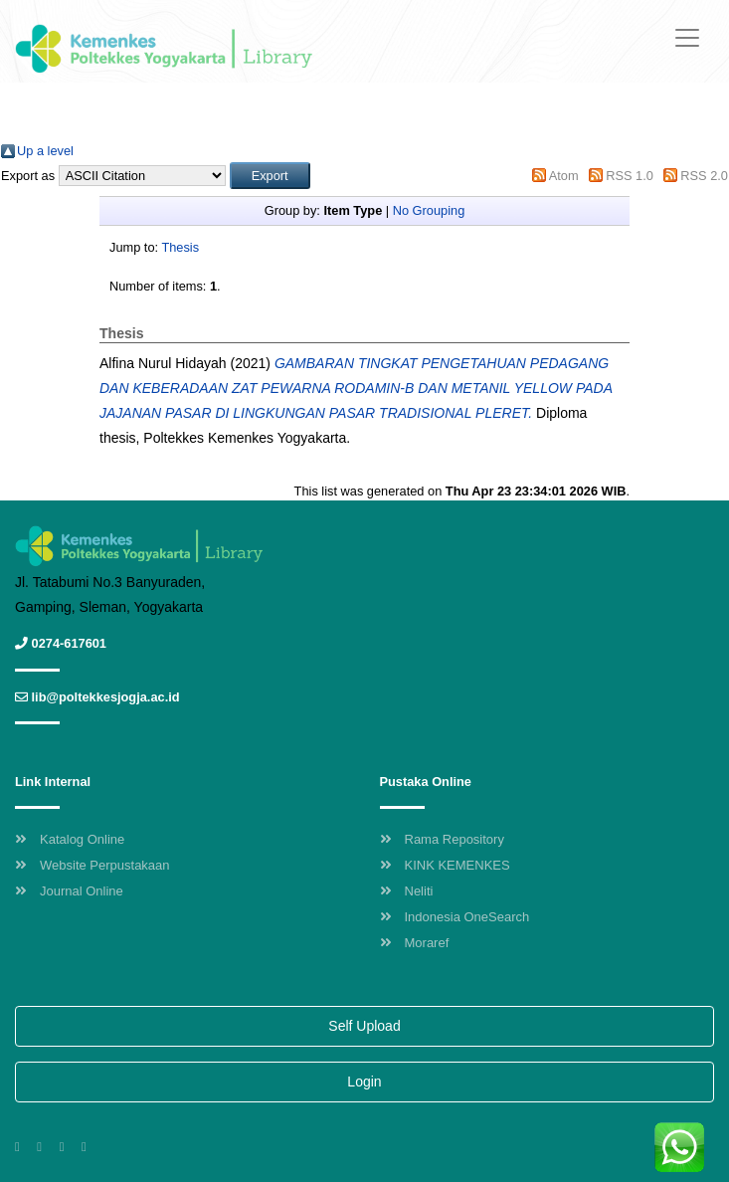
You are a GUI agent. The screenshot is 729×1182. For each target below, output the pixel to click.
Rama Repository (442, 839)
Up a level (45, 150)
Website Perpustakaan (92, 865)
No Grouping (429, 210)
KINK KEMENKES (445, 865)
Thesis (180, 247)
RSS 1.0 (629, 175)
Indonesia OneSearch (455, 916)
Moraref (415, 942)
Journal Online (69, 891)
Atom (564, 175)
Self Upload (364, 1026)
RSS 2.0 (704, 175)
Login (364, 1081)
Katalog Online (69, 839)
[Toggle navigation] (687, 38)
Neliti (407, 891)
